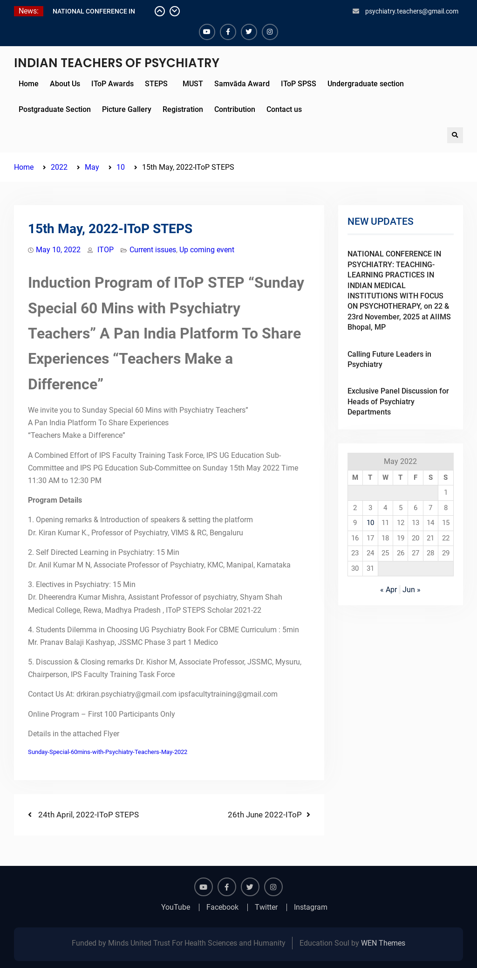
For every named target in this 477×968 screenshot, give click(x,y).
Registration (183, 109)
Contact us (284, 109)
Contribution (234, 109)
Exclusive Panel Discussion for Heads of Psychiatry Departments (398, 401)
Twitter (266, 907)
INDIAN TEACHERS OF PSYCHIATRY (116, 63)
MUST (191, 83)
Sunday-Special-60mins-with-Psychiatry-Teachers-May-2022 (107, 751)
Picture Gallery (126, 109)
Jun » (411, 589)
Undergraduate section (365, 83)
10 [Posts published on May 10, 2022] (370, 523)
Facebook (222, 907)
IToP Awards (112, 83)
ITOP (105, 249)
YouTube (175, 907)
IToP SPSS (298, 83)
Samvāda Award (242, 83)
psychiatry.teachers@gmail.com (411, 11)
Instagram (310, 907)
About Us (65, 83)
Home (29, 83)
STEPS (156, 83)
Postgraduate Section (55, 109)
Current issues (152, 249)
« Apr (388, 589)
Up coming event (206, 249)
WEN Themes (383, 943)
